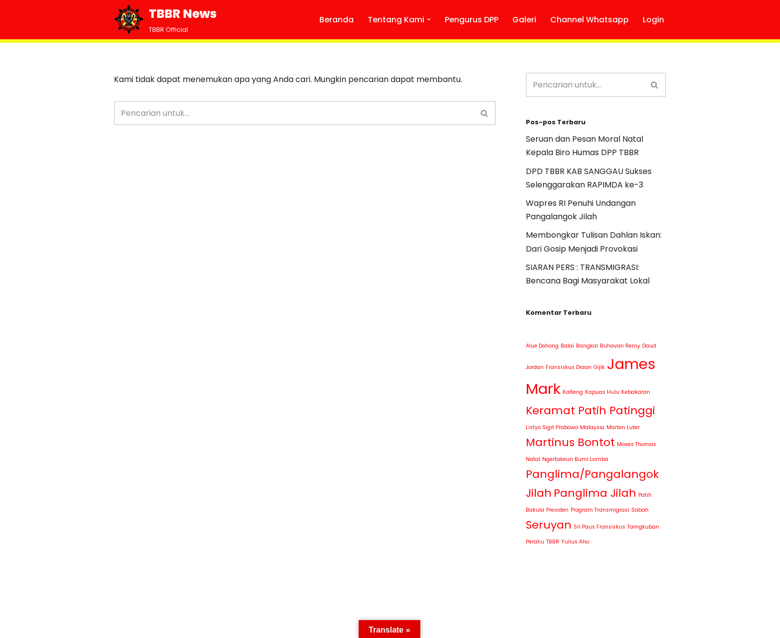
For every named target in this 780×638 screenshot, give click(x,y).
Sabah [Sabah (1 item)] (640, 510)
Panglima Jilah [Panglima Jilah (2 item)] (595, 493)
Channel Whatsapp (589, 19)
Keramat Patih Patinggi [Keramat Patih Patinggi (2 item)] (590, 410)
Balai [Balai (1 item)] (567, 346)
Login (653, 19)
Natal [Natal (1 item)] (533, 459)
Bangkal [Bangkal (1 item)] (587, 346)
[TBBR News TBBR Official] (165, 19)
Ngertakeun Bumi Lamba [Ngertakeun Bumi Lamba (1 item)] (575, 459)
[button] (429, 19)
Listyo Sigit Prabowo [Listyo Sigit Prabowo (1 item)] (552, 427)
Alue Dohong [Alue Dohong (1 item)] (542, 346)
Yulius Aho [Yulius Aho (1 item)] (575, 542)
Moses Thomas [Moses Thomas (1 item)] (636, 444)
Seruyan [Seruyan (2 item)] (549, 525)
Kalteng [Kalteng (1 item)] (573, 392)
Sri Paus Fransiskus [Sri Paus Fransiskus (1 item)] (599, 527)
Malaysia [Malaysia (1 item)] (592, 427)
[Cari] (294, 113)
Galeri (524, 19)
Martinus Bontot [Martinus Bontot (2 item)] (570, 442)
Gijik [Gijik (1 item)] (599, 367)
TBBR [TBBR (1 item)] (552, 542)
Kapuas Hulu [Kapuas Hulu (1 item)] (602, 392)
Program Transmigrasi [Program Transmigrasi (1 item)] (600, 510)
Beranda (336, 19)
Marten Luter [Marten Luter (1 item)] (623, 427)
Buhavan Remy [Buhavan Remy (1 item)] (620, 346)
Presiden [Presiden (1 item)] (557, 510)
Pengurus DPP (471, 19)
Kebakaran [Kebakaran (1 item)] (635, 392)
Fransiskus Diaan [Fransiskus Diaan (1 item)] (568, 367)
